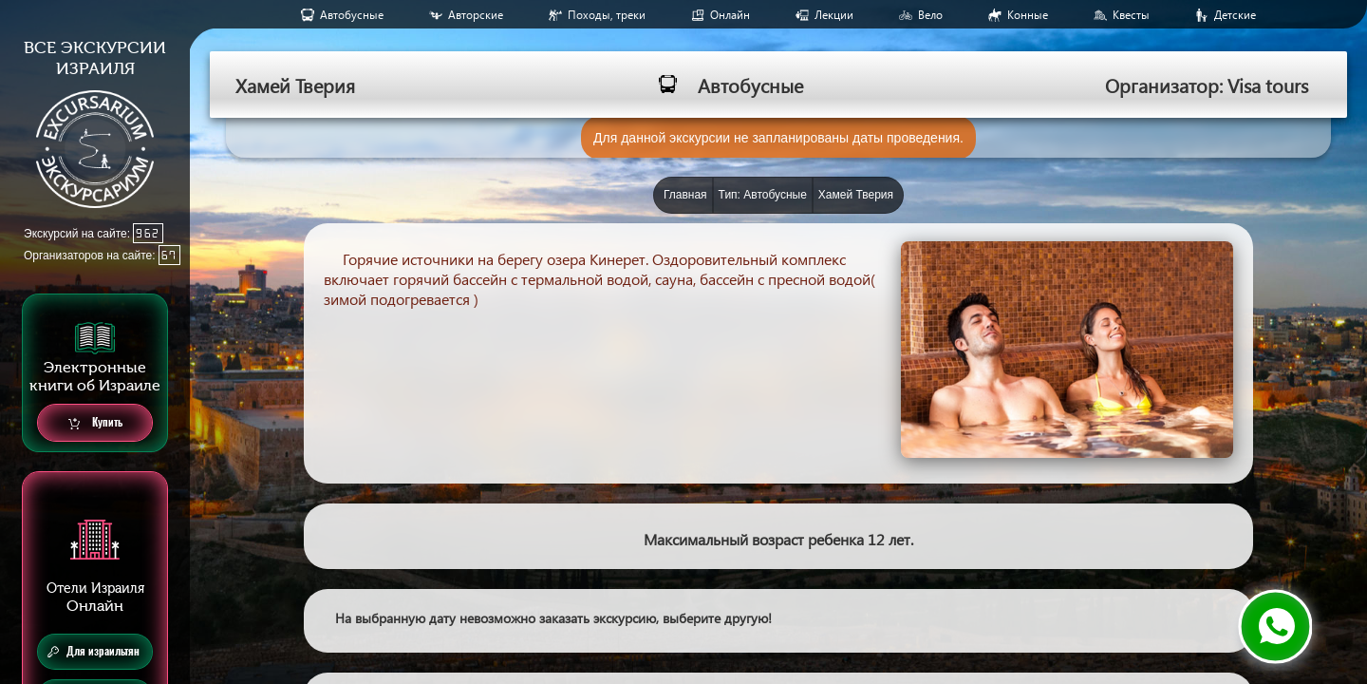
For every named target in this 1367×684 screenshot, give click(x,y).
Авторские (475, 15)
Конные (1027, 15)
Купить (95, 423)
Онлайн (730, 15)
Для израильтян (93, 651)
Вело (930, 15)
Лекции (834, 15)
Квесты (1131, 15)
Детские (1235, 15)
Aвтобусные (352, 15)
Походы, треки (607, 15)
